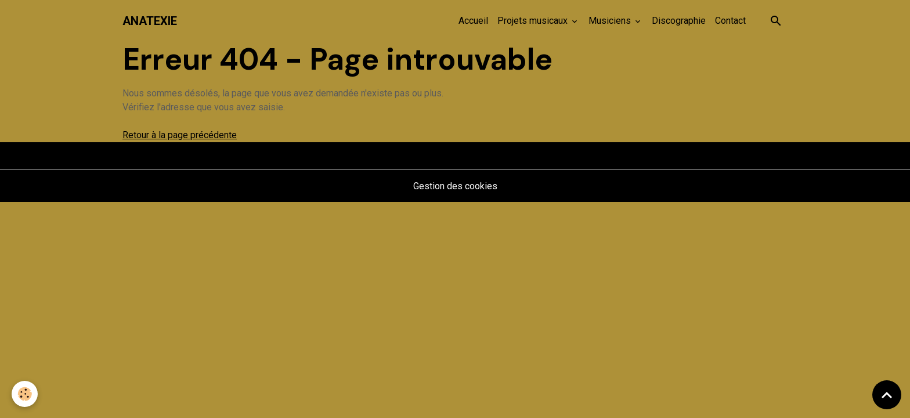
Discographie (679, 20)
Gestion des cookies (455, 186)
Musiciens (610, 20)
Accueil (473, 20)
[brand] (149, 21)
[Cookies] (25, 394)
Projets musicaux (533, 20)
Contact (730, 20)
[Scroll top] (886, 394)
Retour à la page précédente (179, 134)
